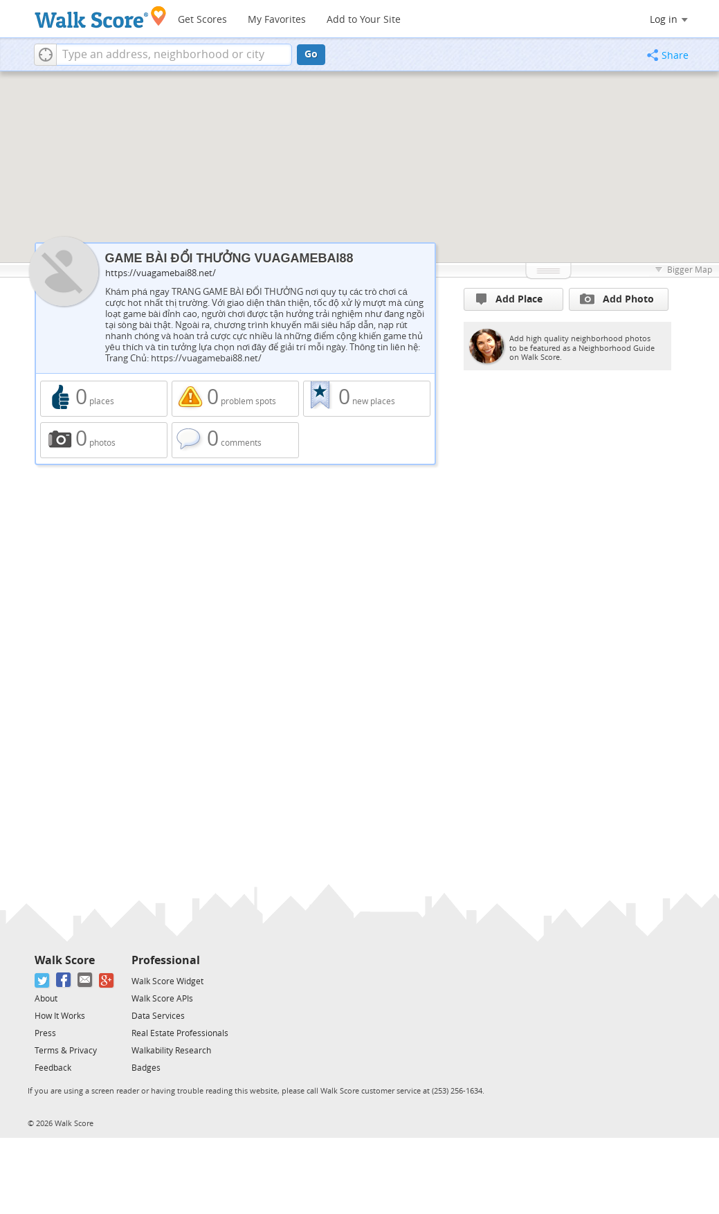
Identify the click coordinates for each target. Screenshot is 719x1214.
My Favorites (277, 20)
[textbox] (174, 55)
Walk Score (65, 960)
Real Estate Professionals (179, 1033)
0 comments (235, 440)
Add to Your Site (364, 20)
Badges (146, 1068)
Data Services (158, 1016)
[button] (45, 55)
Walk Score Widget (167, 981)
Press (45, 1033)
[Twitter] (43, 980)
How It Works (60, 1016)
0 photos (104, 440)
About (46, 999)
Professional (165, 960)
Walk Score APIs (162, 999)
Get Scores (202, 20)
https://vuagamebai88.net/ (160, 273)
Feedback (53, 1068)
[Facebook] (64, 980)
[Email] (85, 980)
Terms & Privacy (66, 1051)
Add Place (509, 299)
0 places (104, 398)
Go (311, 54)
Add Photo (617, 299)
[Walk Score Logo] (101, 17)
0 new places (367, 398)
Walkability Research (171, 1051)
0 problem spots (235, 398)
